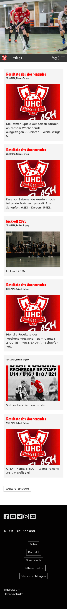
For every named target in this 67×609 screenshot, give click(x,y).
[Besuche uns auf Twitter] (20, 517)
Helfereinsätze (34, 568)
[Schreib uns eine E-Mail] (33, 517)
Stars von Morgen (33, 576)
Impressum (12, 589)
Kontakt (33, 552)
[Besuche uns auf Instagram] (26, 517)
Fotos (33, 544)
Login (17, 57)
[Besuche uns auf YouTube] (13, 517)
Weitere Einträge (17, 489)
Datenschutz (13, 594)
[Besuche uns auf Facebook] (6, 517)
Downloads (33, 560)
